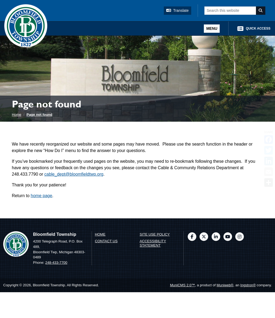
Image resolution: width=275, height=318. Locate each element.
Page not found (39, 115)
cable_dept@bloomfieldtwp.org (73, 174)
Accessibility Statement (153, 243)
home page (41, 195)
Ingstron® (248, 285)
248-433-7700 (56, 263)
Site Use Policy (155, 234)
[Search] (261, 10)
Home (16, 115)
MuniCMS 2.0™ (182, 285)
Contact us (106, 241)
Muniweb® (225, 285)
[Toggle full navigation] (212, 28)
